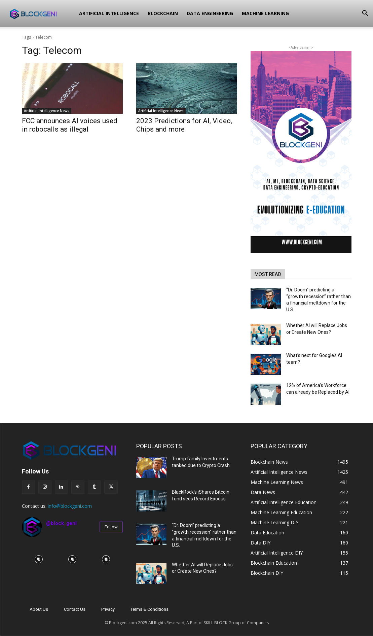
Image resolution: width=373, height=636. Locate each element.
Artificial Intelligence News (46, 110)
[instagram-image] (38, 559)
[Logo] (41, 13)
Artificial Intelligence (109, 13)
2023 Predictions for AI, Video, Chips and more (184, 125)
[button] (365, 14)
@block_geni (61, 523)
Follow (111, 526)
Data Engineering (210, 13)
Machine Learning (265, 13)
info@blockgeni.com (70, 506)
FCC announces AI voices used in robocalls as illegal (69, 125)
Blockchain (163, 13)
